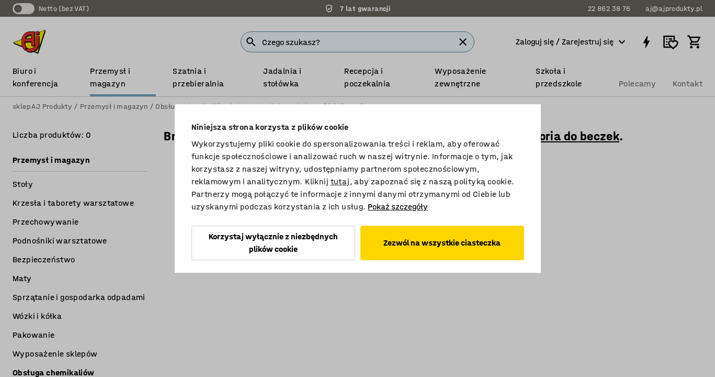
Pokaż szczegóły (398, 207)
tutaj (340, 181)
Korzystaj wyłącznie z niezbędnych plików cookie (273, 242)
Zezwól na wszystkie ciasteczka (442, 243)
